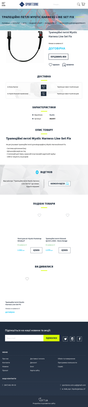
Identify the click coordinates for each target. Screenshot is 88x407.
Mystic (52, 115)
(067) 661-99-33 (10, 385)
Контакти (6, 362)
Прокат (5, 370)
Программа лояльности (67, 362)
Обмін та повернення (66, 358)
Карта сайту (35, 370)
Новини (5, 366)
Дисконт (33, 362)
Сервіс (60, 366)
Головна (6, 23)
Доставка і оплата (37, 358)
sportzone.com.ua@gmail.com (74, 385)
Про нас (5, 358)
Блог (32, 366)
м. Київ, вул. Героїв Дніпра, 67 (73, 389)
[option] (25, 46)
